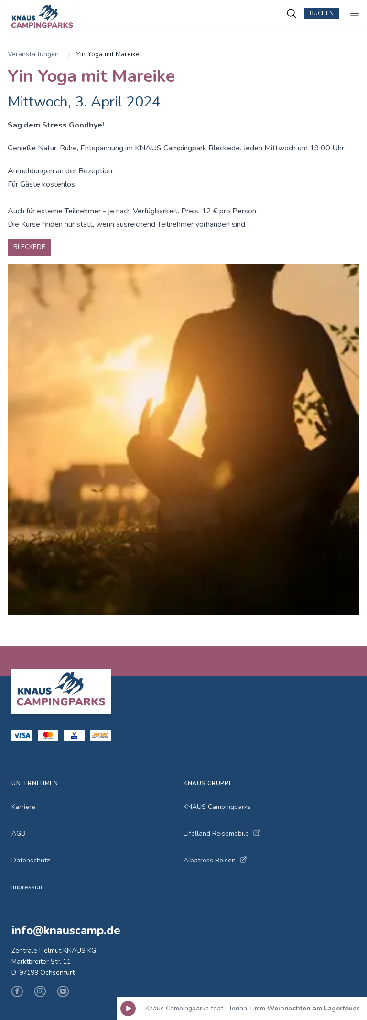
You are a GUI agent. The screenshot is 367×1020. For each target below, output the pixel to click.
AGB (18, 833)
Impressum (27, 887)
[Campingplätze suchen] (291, 13)
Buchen (322, 13)
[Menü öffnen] (354, 13)
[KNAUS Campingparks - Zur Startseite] (147, 17)
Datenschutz (30, 860)
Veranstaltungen (33, 54)
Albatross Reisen (215, 860)
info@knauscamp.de (65, 930)
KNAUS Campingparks (217, 806)
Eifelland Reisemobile (222, 833)
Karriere (23, 806)
